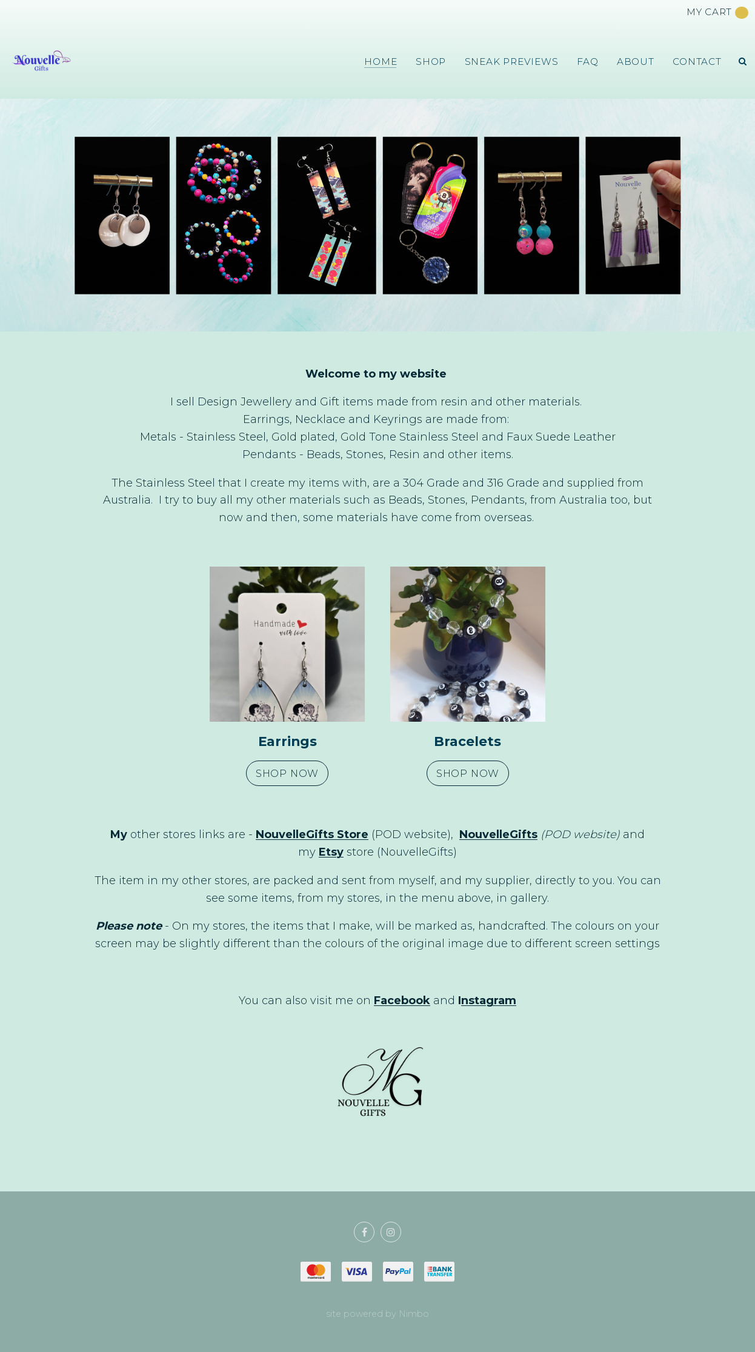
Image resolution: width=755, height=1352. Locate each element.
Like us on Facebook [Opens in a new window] (364, 1232)
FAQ (587, 61)
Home (380, 61)
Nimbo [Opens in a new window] (414, 1313)
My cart (717, 12)
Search (743, 61)
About (635, 61)
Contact (697, 61)
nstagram (488, 1000)
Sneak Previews (512, 61)
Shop (431, 61)
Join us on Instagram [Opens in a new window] (391, 1232)
